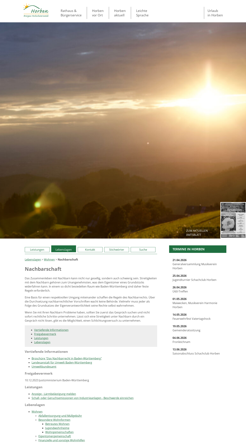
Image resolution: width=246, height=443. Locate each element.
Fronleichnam (181, 340)
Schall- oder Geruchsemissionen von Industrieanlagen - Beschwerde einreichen (83, 398)
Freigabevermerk (45, 334)
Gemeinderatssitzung (186, 328)
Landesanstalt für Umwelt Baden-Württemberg (62, 362)
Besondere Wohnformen (54, 420)
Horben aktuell (120, 13)
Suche (143, 250)
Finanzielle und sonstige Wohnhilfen (61, 440)
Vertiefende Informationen (51, 330)
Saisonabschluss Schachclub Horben (196, 351)
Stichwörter (116, 250)
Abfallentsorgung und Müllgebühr (60, 416)
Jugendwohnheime (57, 428)
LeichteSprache (142, 13)
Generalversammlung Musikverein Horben (195, 264)
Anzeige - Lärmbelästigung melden (54, 394)
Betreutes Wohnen (57, 424)
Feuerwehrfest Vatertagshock (191, 317)
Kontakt (90, 250)
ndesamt (50, 366)
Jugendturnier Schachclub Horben (194, 278)
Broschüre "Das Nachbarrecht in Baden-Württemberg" (67, 358)
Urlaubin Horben (215, 13)
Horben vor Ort (98, 13)
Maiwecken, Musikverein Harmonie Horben (195, 303)
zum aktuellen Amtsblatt (197, 233)
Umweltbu (38, 366)
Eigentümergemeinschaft (54, 436)
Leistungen (37, 250)
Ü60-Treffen (180, 289)
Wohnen (49, 259)
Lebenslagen (64, 250)
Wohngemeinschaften (59, 432)
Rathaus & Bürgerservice (71, 13)
